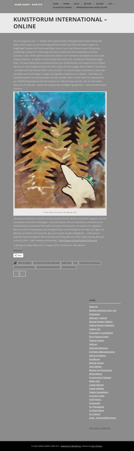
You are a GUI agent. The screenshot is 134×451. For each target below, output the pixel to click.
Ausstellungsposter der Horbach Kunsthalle (23, 274)
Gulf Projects (95, 399)
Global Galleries (96, 389)
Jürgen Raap (66, 263)
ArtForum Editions (97, 356)
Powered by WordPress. (71, 446)
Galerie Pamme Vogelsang (101, 325)
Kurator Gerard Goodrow (24, 267)
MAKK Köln (94, 381)
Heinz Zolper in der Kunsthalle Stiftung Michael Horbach (16, 274)
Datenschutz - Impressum (100, 428)
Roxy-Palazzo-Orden (99, 337)
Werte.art (93, 307)
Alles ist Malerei (24, 263)
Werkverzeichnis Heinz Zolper (91, 7)
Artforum (93, 344)
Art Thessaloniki (96, 407)
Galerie (100, 3)
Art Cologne (94, 414)
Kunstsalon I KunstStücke (101, 333)
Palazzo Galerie (96, 340)
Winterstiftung (95, 374)
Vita (110, 3)
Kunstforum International (90, 263)
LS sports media (96, 396)
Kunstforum (94, 359)
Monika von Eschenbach (100, 370)
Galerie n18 (94, 329)
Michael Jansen (96, 363)
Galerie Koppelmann (98, 392)
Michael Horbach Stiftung (101, 322)
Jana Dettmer (95, 367)
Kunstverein (94, 403)
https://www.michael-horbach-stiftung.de (78, 240)
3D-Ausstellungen (62, 7)
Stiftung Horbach (69, 267)
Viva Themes (96, 446)
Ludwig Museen (96, 385)
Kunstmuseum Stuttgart (100, 378)
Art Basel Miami (96, 410)
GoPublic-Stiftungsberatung (102, 352)
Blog (76, 3)
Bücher (87, 3)
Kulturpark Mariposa (98, 348)
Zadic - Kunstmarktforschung (102, 418)
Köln (75, 263)
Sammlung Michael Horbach (48, 267)
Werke (66, 3)
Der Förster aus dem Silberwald (46, 263)
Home (55, 3)
